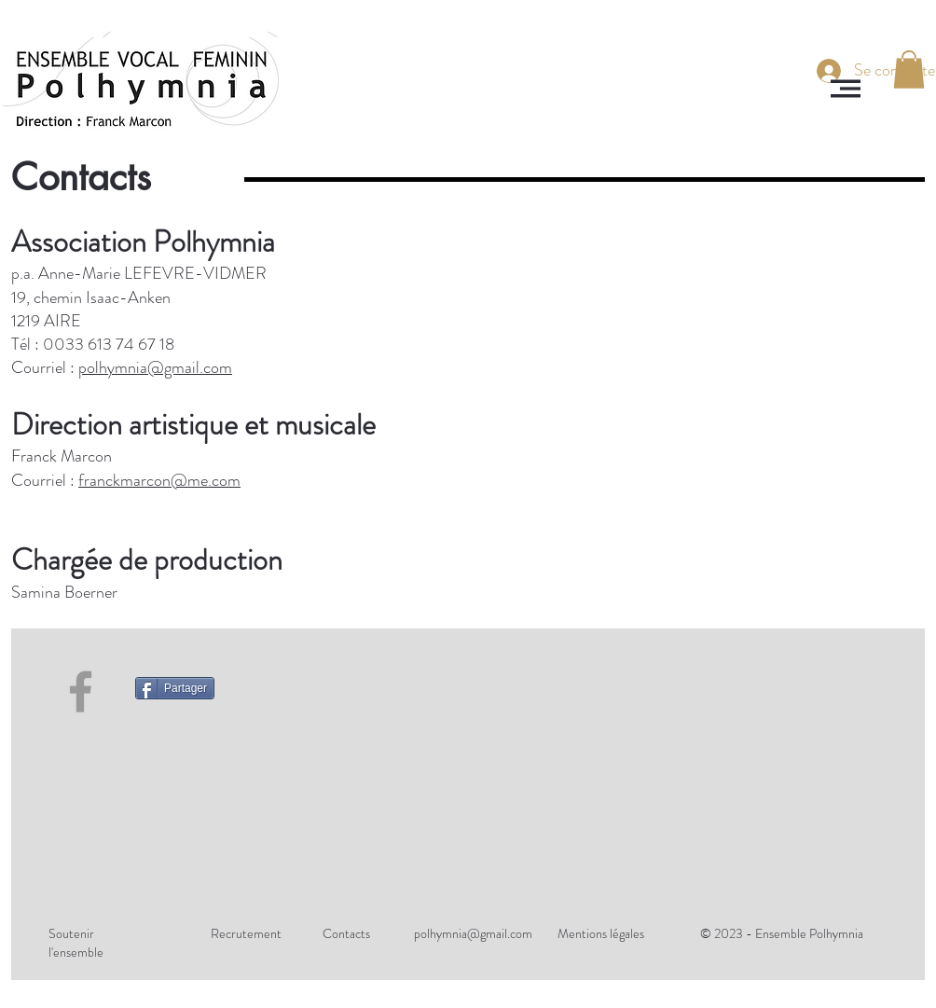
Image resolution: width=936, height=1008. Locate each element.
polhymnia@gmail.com (155, 367)
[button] (845, 89)
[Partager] (174, 688)
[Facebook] (80, 691)
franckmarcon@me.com (159, 480)
